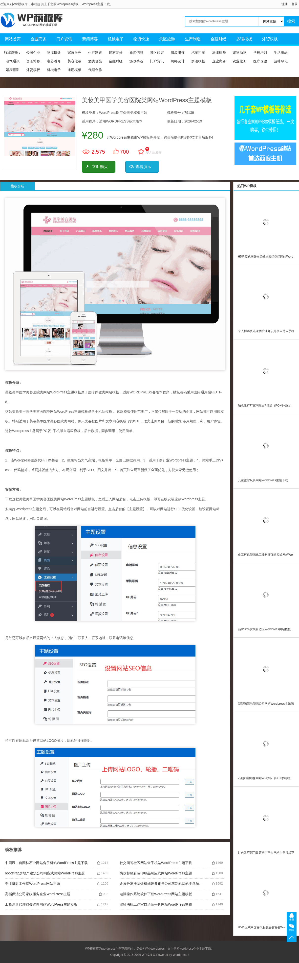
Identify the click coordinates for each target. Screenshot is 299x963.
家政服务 (74, 52)
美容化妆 (74, 61)
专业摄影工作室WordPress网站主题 (32, 884)
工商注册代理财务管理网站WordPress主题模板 (41, 904)
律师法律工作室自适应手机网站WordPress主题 (156, 904)
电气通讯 (13, 61)
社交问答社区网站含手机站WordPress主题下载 (156, 863)
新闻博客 (90, 39)
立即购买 (100, 167)
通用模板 (74, 70)
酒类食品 (95, 61)
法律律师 (219, 52)
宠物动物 (239, 52)
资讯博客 (33, 61)
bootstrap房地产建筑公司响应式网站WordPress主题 (45, 873)
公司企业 (33, 52)
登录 (294, 4)
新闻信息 (136, 52)
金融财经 (218, 39)
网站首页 (13, 39)
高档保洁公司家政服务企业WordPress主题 (37, 894)
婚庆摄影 (13, 70)
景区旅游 (167, 39)
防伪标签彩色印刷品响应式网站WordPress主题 (156, 873)
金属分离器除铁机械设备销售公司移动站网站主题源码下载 (162, 884)
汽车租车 (198, 52)
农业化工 (239, 61)
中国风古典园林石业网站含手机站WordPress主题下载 (46, 863)
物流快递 (141, 39)
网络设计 (178, 61)
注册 (284, 4)
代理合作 (95, 70)
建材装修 (116, 52)
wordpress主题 (111, 948)
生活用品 (281, 52)
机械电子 (116, 39)
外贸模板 (270, 39)
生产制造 (193, 39)
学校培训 (260, 52)
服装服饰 (178, 52)
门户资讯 (64, 39)
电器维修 (54, 61)
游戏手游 (136, 61)
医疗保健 (260, 61)
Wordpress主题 (93, 4)
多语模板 (244, 39)
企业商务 (38, 39)
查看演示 (143, 167)
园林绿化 (281, 61)
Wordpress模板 (68, 4)
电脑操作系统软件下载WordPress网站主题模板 (156, 894)
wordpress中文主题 (163, 948)
